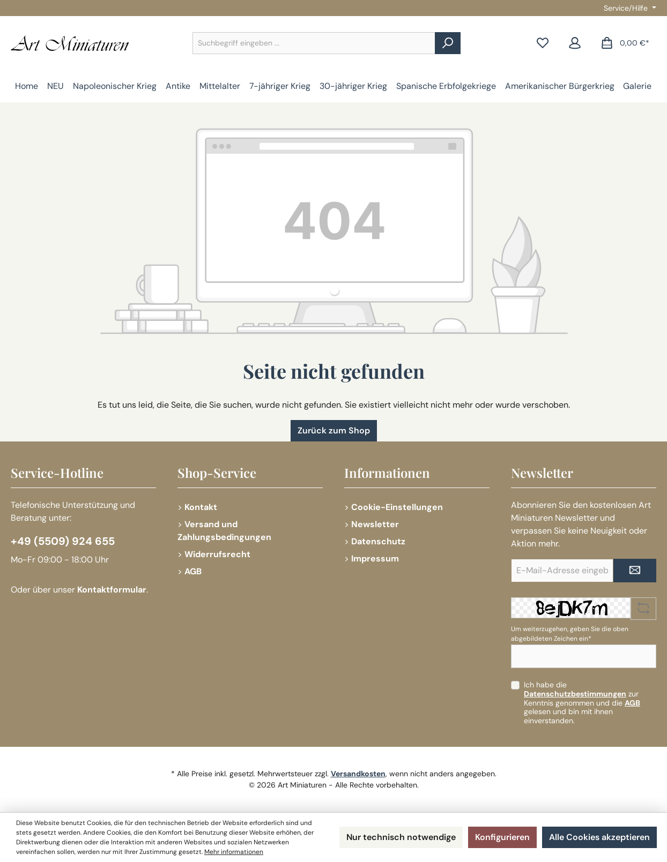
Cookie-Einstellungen (397, 507)
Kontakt (200, 507)
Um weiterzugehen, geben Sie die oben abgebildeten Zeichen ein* (569, 634)
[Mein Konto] (574, 43)
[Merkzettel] (542, 43)
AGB (193, 571)
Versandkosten (358, 773)
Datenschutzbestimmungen (575, 694)
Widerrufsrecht (217, 554)
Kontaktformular (111, 589)
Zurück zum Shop (334, 430)
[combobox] (313, 43)
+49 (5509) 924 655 (63, 541)
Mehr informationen (233, 852)
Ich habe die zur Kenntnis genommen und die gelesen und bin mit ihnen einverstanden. (582, 702)
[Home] (26, 86)
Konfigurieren (502, 837)
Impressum (375, 558)
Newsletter (375, 524)
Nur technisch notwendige (401, 837)
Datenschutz (378, 541)
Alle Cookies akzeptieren (599, 837)
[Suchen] (448, 43)
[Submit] (634, 570)
